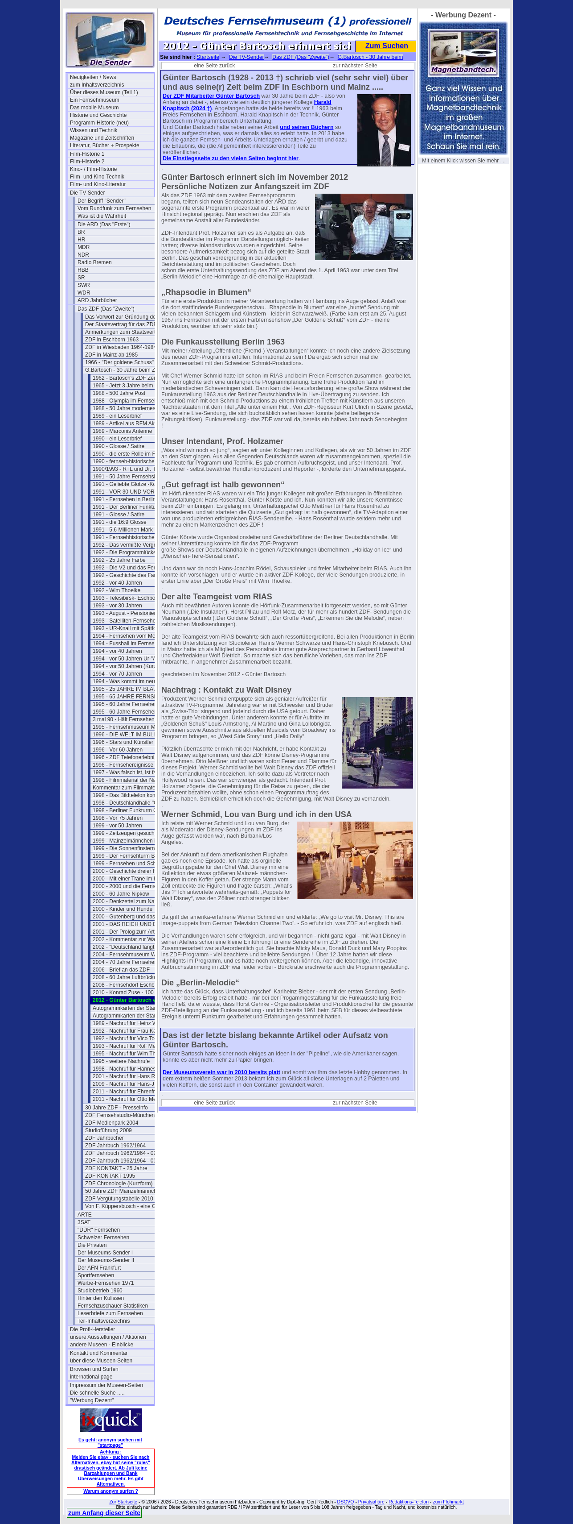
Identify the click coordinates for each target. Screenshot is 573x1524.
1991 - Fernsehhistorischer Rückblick (134, 537)
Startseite (207, 57)
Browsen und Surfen (94, 1369)
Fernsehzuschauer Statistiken (113, 1306)
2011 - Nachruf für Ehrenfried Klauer (134, 1091)
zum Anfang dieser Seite (104, 1512)
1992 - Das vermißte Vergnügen (130, 545)
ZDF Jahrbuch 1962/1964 (115, 1145)
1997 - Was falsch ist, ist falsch (129, 772)
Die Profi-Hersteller (92, 1329)
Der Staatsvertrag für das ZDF (121, 324)
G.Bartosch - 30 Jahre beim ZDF (123, 370)
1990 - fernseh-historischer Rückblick (134, 461)
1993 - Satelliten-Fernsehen (126, 621)
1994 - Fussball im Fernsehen (128, 643)
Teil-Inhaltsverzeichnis (104, 1321)
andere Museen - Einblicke (101, 1344)
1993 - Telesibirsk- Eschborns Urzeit (134, 598)
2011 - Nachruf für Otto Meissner (132, 1099)
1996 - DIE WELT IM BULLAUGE (132, 734)
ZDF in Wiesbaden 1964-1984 (120, 347)
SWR (84, 285)
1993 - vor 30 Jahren (117, 605)
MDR (84, 247)
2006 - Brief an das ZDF (121, 970)
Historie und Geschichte (98, 115)
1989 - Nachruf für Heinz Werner (131, 1023)
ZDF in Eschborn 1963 (112, 339)
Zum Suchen (386, 46)
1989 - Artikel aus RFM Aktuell (128, 423)
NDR (83, 255)
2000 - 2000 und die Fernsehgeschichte (134, 886)
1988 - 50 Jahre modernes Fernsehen (134, 408)
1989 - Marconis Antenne (122, 431)
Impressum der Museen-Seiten (106, 1385)
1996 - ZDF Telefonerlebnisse (128, 757)
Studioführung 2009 (108, 1130)
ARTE (85, 1215)
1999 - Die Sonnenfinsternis (126, 848)
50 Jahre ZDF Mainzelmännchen (124, 1191)
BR (81, 232)
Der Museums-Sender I (105, 1253)
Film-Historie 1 (87, 154)
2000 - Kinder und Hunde (122, 909)
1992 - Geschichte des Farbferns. (132, 575)
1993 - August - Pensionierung (128, 613)
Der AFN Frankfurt (99, 1268)
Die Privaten (92, 1245)
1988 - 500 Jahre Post (119, 393)
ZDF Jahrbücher (104, 1138)
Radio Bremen (95, 262)
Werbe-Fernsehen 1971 (106, 1283)
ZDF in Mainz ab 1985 (111, 355)
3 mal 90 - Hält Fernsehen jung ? (132, 719)
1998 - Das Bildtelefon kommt (128, 795)
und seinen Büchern (306, 127)
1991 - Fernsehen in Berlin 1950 (131, 499)
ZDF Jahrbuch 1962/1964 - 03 (120, 1161)
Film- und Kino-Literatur (98, 184)
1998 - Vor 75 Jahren (118, 818)
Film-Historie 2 (87, 161)
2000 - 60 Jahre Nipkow (121, 894)
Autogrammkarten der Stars (125, 1008)
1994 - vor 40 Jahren (117, 651)
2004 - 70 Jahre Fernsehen (125, 962)
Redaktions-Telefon (409, 1501)
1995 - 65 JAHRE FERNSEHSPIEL (134, 696)
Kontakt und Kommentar (98, 1353)
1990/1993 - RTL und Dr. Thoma (131, 469)
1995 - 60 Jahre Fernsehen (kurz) (132, 704)
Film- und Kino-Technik (97, 177)
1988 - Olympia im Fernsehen (128, 401)
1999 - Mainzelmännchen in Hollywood (134, 841)
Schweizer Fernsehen (103, 1237)
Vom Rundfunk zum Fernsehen (114, 208)
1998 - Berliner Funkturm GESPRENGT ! (134, 810)
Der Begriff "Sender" (102, 201)
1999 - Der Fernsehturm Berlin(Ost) (134, 856)
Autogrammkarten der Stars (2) (129, 1016)
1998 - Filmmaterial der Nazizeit (130, 780)
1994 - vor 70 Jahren (117, 674)
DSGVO (345, 1501)
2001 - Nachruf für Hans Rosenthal (134, 1076)
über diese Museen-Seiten (101, 1361)
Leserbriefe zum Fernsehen (110, 1313)
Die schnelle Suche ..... (97, 1393)
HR (81, 240)
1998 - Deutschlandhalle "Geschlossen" (134, 803)
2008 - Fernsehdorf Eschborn (127, 985)
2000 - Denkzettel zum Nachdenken (134, 901)
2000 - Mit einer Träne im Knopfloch (134, 879)
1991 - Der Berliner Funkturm (127, 507)
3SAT (84, 1222)
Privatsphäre (371, 1501)
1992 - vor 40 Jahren (117, 583)
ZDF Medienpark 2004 (111, 1123)
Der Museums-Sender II (106, 1260)
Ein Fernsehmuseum (94, 100)
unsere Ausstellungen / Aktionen (108, 1337)
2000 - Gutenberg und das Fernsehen (134, 917)
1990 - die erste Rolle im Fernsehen (134, 454)
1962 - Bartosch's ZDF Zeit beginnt (134, 378)
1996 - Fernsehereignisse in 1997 (132, 765)
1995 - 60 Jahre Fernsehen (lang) (132, 712)
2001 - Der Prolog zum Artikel (128, 932)
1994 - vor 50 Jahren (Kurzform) (131, 666)
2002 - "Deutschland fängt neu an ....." (134, 947)
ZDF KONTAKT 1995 (110, 1176)
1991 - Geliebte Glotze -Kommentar (134, 484)
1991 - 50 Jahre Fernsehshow (128, 476)
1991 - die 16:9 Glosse (120, 522)
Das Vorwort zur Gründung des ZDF (127, 317)
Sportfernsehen (96, 1275)
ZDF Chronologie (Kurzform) (118, 1183)
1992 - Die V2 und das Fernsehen (133, 568)
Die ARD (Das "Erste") (104, 224)
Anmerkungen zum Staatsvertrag (124, 332)
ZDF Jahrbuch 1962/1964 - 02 (120, 1153)
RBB (83, 270)
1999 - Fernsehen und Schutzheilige (134, 863)
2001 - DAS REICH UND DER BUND (134, 924)
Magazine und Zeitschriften (102, 138)
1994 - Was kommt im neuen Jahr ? (134, 681)
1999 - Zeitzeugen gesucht (124, 833)
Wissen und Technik (94, 130)
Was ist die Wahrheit (102, 216)
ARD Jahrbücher (97, 300)
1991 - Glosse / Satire (118, 514)
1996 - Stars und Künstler (123, 742)
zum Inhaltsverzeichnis (97, 85)
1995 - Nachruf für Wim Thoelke (130, 1054)
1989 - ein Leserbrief (117, 416)
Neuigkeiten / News (93, 77)
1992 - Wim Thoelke (116, 590)
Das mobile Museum (94, 107)
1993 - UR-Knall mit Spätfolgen (129, 628)
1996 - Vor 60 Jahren (118, 750)
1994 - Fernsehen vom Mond (127, 636)
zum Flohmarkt (448, 1501)
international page (91, 1377)
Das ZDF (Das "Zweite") (106, 309)
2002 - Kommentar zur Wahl (126, 939)
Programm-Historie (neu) (99, 123)
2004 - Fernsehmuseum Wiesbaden (134, 954)
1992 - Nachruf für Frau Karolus (130, 1031)
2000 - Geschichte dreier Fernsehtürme (134, 871)
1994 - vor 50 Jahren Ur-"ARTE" (131, 659)
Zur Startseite (123, 1501)
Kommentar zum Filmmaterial (128, 788)
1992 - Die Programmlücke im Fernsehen (134, 552)
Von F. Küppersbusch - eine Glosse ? (127, 1206)
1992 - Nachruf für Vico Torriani (130, 1038)
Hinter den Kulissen (101, 1298)
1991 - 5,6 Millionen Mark (123, 530)
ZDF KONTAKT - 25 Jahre (116, 1168)
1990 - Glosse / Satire (118, 446)
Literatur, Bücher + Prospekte (104, 145)
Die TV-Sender (87, 193)
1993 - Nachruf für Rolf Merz (126, 1046)
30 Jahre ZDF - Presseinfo (116, 1108)
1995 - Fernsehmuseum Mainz (129, 727)
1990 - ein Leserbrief (117, 439)
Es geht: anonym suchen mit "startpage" (110, 1442)
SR (81, 277)
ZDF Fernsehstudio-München (120, 1115)
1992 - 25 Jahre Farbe (119, 560)
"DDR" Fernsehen (99, 1230)
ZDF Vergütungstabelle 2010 (119, 1199)
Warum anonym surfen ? (110, 1491)
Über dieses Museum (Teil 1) (104, 92)
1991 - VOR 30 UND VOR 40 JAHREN (134, 492)
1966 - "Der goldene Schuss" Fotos (126, 362)
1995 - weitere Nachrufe (121, 1061)
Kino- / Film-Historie (93, 169)
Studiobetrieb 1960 (100, 1290)
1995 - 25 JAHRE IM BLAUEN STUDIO (134, 689)
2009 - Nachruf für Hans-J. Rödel (132, 1084)
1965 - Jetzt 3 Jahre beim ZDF (129, 385)
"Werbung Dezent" (92, 1400)
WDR (84, 293)
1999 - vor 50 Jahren (117, 825)
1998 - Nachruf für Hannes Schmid (134, 1069)
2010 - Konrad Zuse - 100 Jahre (130, 992)
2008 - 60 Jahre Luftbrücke (124, 977)
